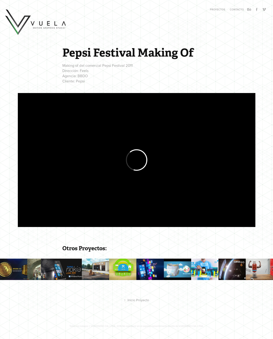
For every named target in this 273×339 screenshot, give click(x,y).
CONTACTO (237, 9)
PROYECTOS (217, 9)
